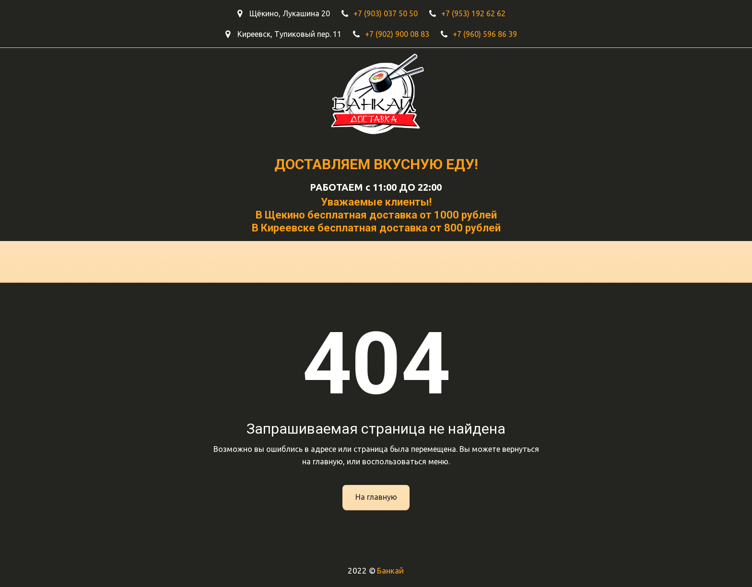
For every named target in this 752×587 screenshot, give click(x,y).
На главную (376, 497)
